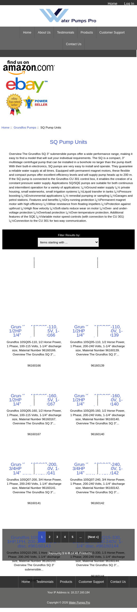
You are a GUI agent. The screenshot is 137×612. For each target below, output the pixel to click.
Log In (129, 4)
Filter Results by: (69, 235)
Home (112, 4)
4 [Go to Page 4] (65, 536)
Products (87, 32)
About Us (44, 32)
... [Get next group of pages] (81, 536)
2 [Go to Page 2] (49, 536)
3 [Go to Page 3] (57, 536)
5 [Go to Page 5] (72, 536)
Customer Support (112, 32)
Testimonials (65, 32)
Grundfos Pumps (25, 127)
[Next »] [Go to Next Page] (93, 536)
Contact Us (73, 44)
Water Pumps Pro (79, 602)
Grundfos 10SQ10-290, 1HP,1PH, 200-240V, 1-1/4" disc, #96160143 (34, 541)
